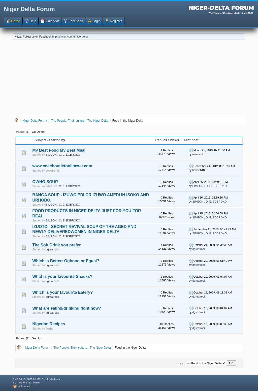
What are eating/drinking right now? (66, 308)
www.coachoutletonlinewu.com (62, 166)
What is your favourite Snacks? (62, 276)
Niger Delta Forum (29, 9)
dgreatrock (52, 249)
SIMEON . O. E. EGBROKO (63, 154)
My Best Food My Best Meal (58, 150)
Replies (161, 140)
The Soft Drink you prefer (56, 245)
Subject (40, 140)
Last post (191, 140)
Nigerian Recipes (48, 324)
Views (174, 140)
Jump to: (180, 363)
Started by (57, 140)
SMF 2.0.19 (19, 379)
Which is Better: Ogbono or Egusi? (65, 261)
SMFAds (17, 382)
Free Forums (33, 382)
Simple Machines (51, 379)
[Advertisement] (129, 77)
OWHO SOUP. (45, 182)
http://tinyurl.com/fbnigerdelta (70, 36)
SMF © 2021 (34, 379)
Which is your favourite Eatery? (62, 292)
